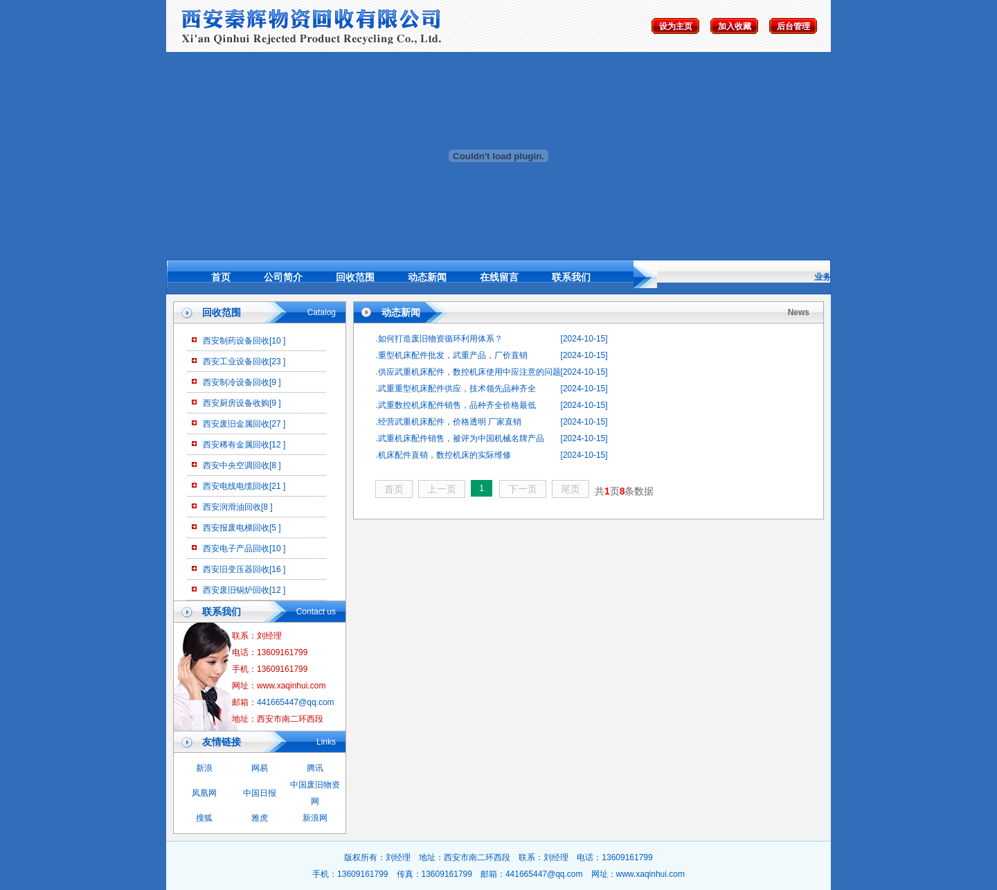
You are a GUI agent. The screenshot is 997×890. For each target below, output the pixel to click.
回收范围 (355, 277)
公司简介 (283, 277)
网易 (259, 768)
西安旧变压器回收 (236, 569)
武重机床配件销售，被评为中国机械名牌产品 (461, 438)
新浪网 (315, 818)
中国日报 (259, 793)
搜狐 (204, 818)
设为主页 (675, 26)
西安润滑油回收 (232, 507)
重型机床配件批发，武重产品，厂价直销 (453, 355)
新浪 (204, 768)
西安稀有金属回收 (236, 445)
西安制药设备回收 (236, 341)
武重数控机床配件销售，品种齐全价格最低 (457, 405)
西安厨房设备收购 (236, 403)
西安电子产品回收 (236, 548)
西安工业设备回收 (236, 361)
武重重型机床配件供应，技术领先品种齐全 (457, 388)
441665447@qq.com (295, 702)
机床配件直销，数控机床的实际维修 (444, 455)
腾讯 (315, 768)
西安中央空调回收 (236, 465)
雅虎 (259, 818)
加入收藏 (734, 26)
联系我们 (571, 277)
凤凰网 (204, 793)
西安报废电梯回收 (236, 528)
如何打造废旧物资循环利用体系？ (440, 339)
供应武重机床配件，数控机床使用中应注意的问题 (469, 372)
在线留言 (499, 277)
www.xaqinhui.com (650, 874)
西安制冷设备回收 (236, 382)
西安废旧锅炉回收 (236, 590)
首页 (221, 277)
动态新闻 (427, 277)
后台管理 (793, 26)
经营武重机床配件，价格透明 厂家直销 (449, 422)
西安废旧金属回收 (236, 424)
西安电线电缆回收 (236, 486)
